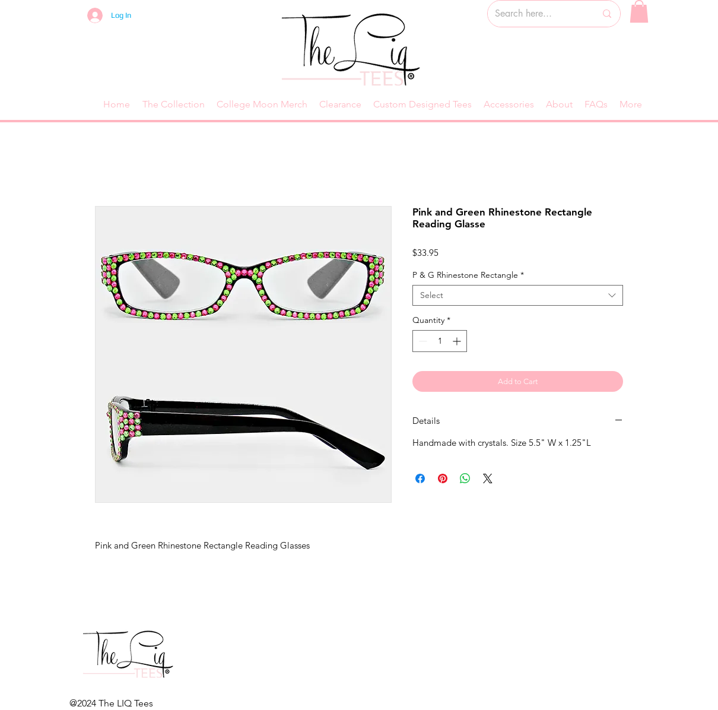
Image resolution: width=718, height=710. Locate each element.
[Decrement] (421, 341)
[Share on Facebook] (420, 478)
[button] (639, 11)
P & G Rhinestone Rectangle (468, 275)
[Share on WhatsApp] (465, 478)
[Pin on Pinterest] (443, 478)
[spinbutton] (439, 341)
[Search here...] (536, 14)
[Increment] (457, 341)
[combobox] (517, 295)
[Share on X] (488, 478)
